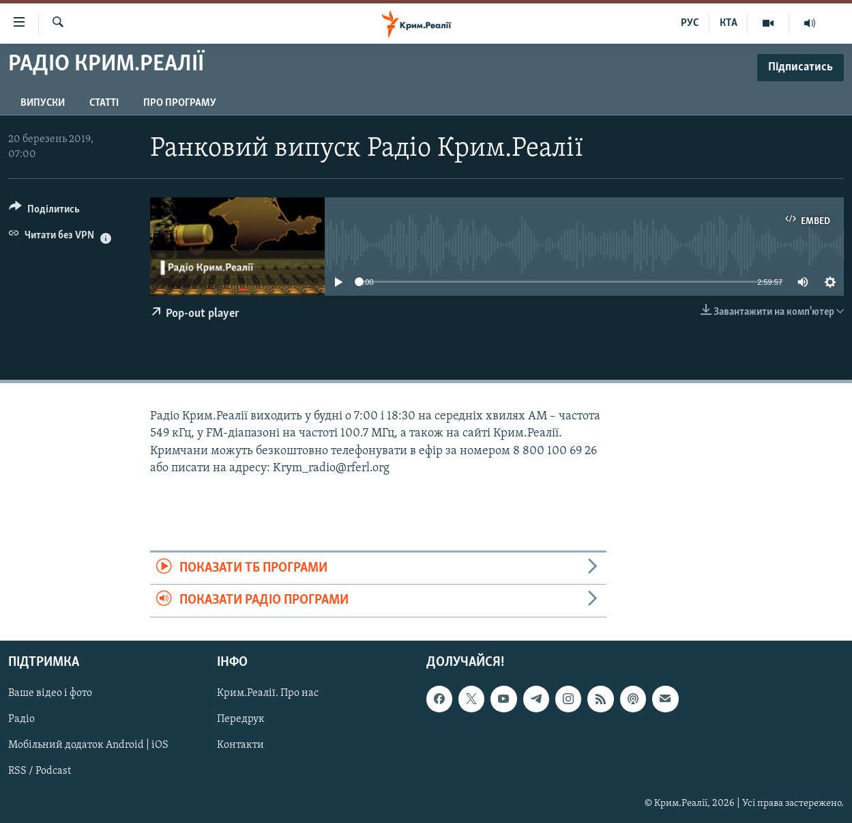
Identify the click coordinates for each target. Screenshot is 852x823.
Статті (104, 103)
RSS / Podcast (39, 771)
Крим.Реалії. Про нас (268, 693)
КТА (728, 23)
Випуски (42, 103)
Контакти (240, 745)
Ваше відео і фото (50, 693)
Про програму (179, 103)
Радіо (21, 719)
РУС (690, 23)
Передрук (241, 719)
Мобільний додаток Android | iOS (88, 745)
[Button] (44, 211)
